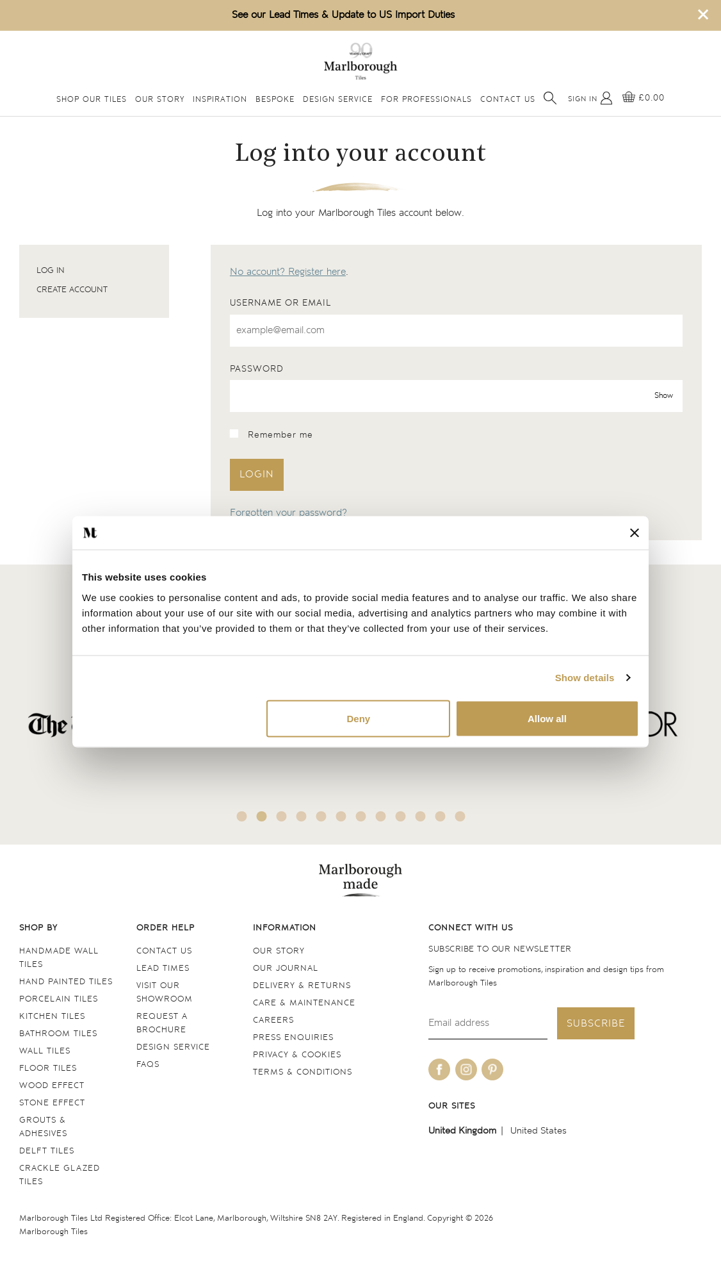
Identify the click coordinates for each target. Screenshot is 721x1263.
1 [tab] (242, 816)
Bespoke (275, 99)
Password (257, 369)
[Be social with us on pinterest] (492, 1069)
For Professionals (426, 99)
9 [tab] (401, 816)
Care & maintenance (304, 1003)
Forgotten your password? (288, 513)
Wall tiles (44, 1051)
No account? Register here (288, 272)
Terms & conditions (302, 1072)
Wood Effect (52, 1085)
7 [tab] (361, 816)
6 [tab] (341, 816)
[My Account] (590, 98)
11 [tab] (440, 816)
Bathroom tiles (58, 1033)
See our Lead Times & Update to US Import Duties (343, 15)
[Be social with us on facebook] (439, 1069)
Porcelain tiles (58, 999)
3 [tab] (282, 816)
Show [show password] (663, 396)
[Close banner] (634, 532)
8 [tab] (381, 816)
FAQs (147, 1064)
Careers (273, 1020)
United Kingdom (462, 1131)
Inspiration (220, 99)
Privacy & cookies (297, 1055)
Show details (585, 677)
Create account (72, 290)
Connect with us (470, 928)
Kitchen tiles (52, 1016)
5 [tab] (321, 816)
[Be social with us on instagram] (466, 1069)
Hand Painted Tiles (66, 982)
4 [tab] (301, 816)
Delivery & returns (302, 985)
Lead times (163, 968)
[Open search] (550, 98)
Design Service (338, 99)
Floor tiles (48, 1068)
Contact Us (507, 99)
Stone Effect (52, 1103)
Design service (173, 1047)
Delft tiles (46, 1151)
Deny (359, 718)
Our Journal (285, 968)
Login (256, 474)
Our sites (451, 1106)
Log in (50, 270)
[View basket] (643, 98)
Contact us (164, 951)
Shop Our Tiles (91, 99)
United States (538, 1131)
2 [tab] (262, 816)
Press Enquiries (293, 1037)
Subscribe (596, 1023)
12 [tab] (460, 816)
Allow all (547, 718)
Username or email (280, 303)
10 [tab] (421, 816)
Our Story (159, 99)
